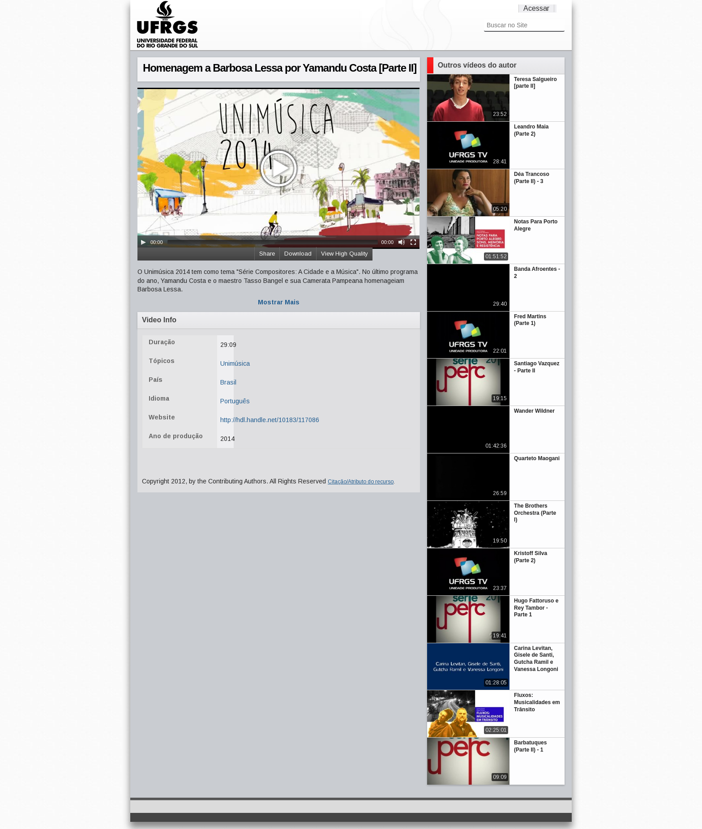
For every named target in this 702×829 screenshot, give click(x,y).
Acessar (536, 8)
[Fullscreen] (413, 242)
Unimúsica (235, 363)
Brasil (228, 382)
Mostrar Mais (279, 302)
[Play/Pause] (143, 242)
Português (235, 401)
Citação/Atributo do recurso (361, 482)
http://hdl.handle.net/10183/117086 (269, 419)
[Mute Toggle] (401, 242)
